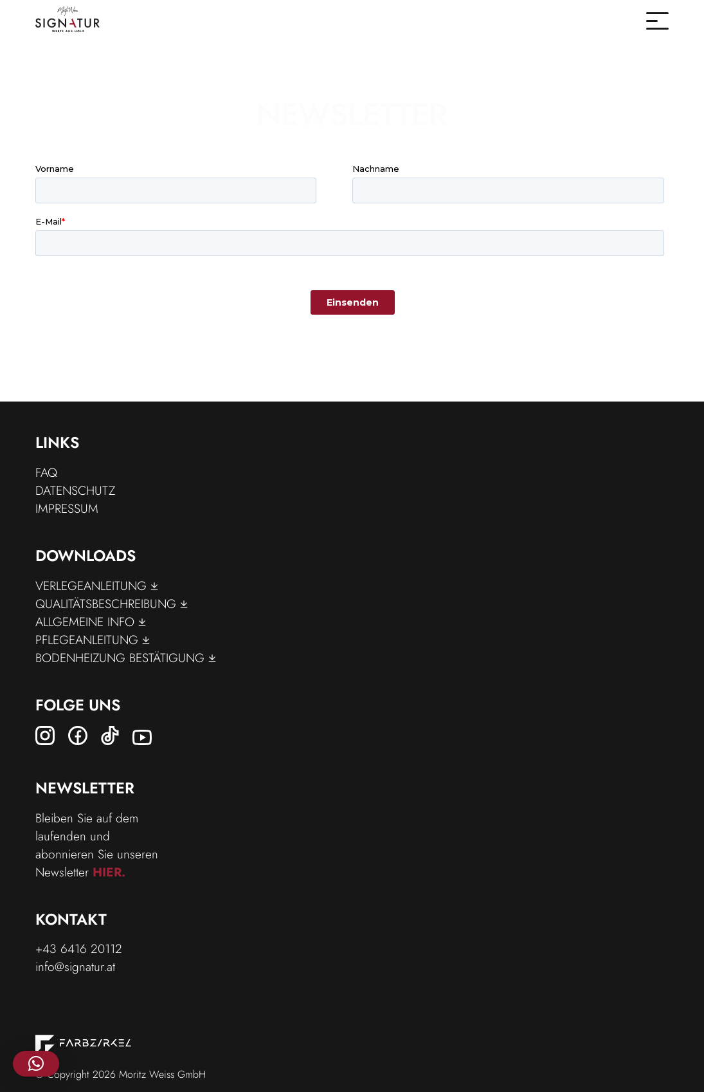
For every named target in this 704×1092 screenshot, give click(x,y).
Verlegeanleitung (96, 586)
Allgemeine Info (90, 622)
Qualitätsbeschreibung (111, 604)
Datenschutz (75, 490)
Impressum (66, 508)
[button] (36, 1064)
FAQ (46, 472)
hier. (109, 872)
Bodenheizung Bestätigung (125, 658)
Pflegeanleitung (92, 640)
